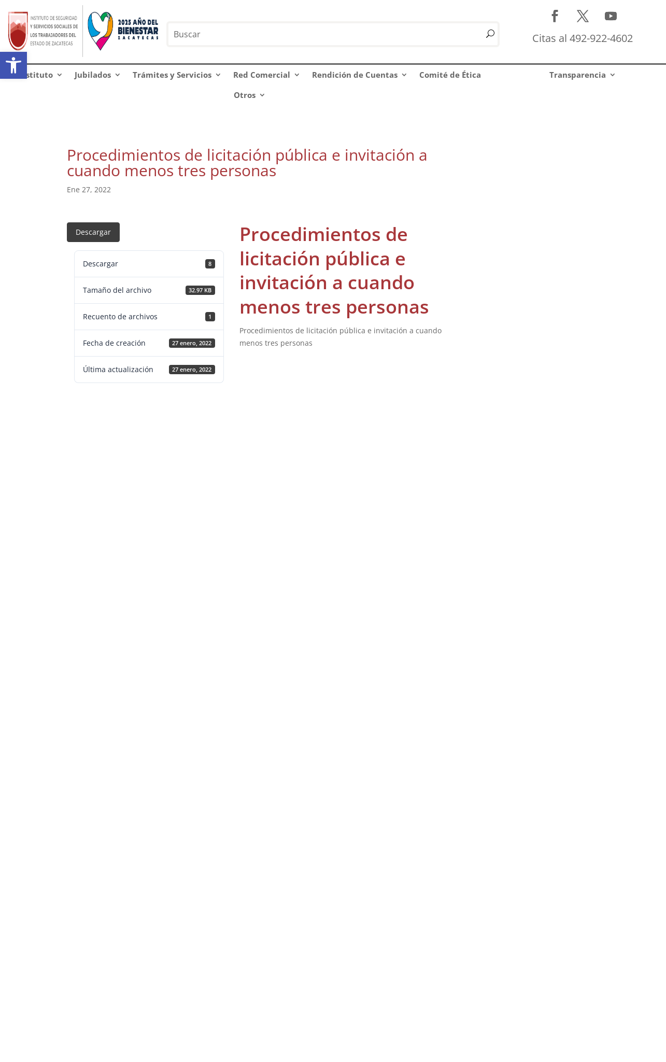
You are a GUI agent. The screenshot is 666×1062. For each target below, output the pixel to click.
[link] (13, 65)
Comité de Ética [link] (450, 74)
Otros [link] (245, 95)
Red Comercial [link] (261, 74)
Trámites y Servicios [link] (172, 74)
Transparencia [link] (577, 74)
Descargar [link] (93, 232)
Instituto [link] (35, 74)
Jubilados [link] (93, 74)
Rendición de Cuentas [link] (355, 74)
